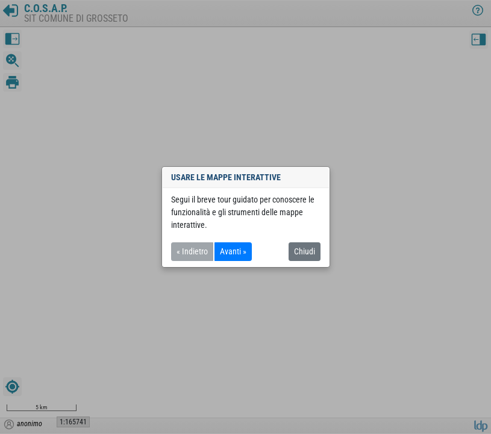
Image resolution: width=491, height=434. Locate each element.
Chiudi (304, 251)
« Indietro (192, 251)
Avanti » (233, 251)
